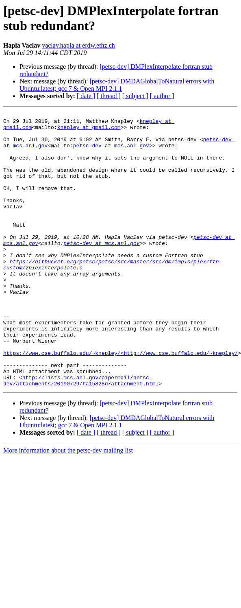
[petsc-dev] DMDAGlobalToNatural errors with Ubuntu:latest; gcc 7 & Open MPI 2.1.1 (117, 85)
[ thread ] (109, 95)
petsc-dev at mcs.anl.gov (111, 152)
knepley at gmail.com (89, 130)
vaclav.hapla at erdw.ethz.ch (78, 45)
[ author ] (162, 95)
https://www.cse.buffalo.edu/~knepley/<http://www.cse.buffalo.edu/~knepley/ (120, 401)
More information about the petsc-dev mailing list (68, 505)
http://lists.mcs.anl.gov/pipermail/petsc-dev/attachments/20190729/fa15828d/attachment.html (80, 434)
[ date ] (86, 95)
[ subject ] (135, 95)
